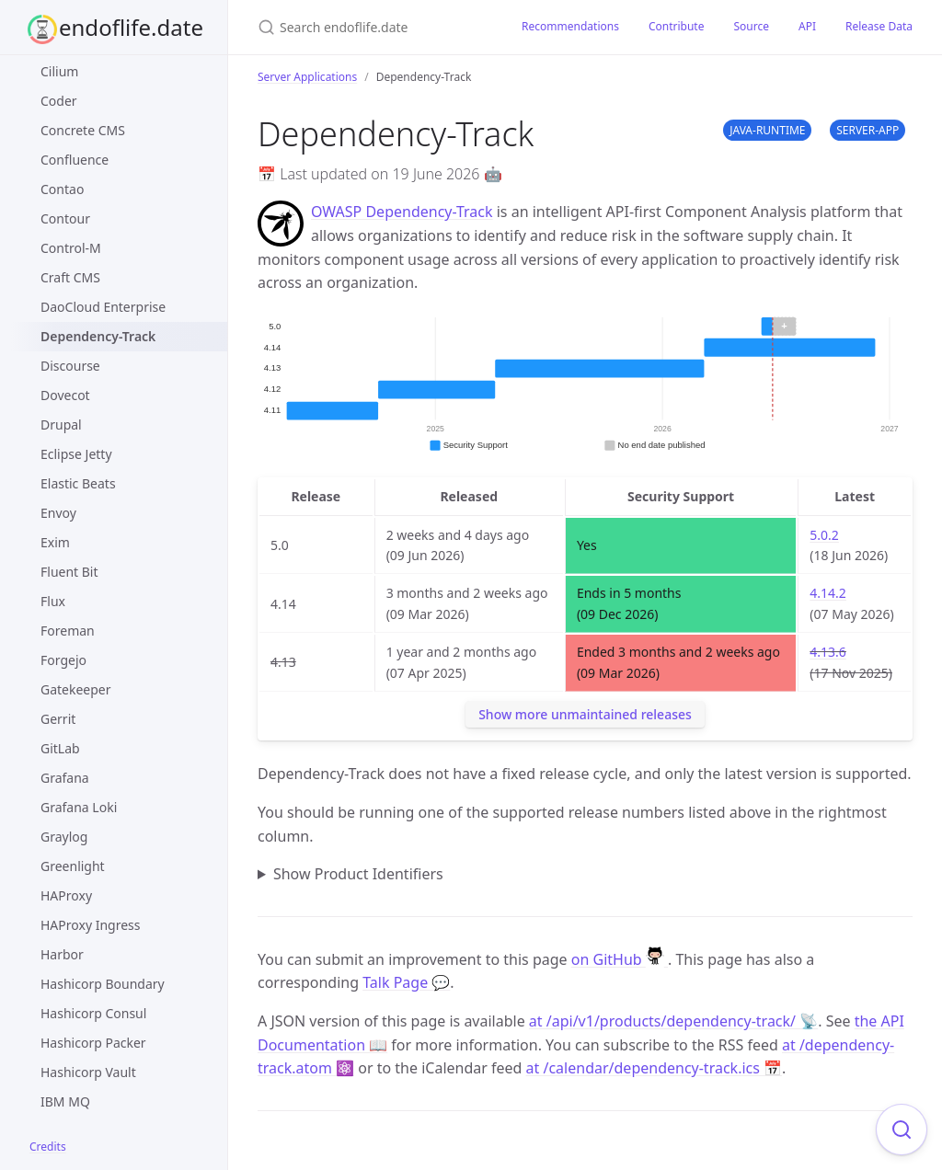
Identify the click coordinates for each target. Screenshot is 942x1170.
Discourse (70, 365)
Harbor (62, 954)
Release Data (879, 26)
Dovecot (65, 395)
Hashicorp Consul (93, 1013)
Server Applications (307, 77)
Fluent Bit (69, 571)
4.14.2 (828, 593)
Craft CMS (70, 277)
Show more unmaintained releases (585, 714)
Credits (47, 1146)
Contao (62, 189)
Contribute (677, 26)
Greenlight (72, 866)
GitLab (60, 748)
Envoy (58, 513)
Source (751, 26)
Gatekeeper (75, 689)
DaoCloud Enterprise (103, 306)
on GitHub (619, 959)
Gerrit (57, 719)
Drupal (61, 424)
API (807, 26)
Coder (58, 100)
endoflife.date (131, 27)
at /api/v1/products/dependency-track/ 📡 (673, 1021)
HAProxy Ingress (90, 925)
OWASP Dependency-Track (402, 211)
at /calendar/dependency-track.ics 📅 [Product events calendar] (654, 1068)
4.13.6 (828, 651)
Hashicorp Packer (93, 1042)
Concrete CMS (82, 130)
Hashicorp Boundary (102, 983)
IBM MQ (65, 1101)
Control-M (70, 248)
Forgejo (63, 660)
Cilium (59, 71)
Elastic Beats (78, 483)
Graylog (63, 836)
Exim (55, 542)
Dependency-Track (97, 336)
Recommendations (570, 26)
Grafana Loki (78, 807)
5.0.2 (824, 535)
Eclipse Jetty (76, 454)
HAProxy (66, 895)
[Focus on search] (901, 1129)
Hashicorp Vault (88, 1072)
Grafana (64, 777)
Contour (65, 218)
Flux (52, 601)
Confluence (74, 159)
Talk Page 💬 (406, 982)
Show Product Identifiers (358, 874)
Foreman (67, 630)
